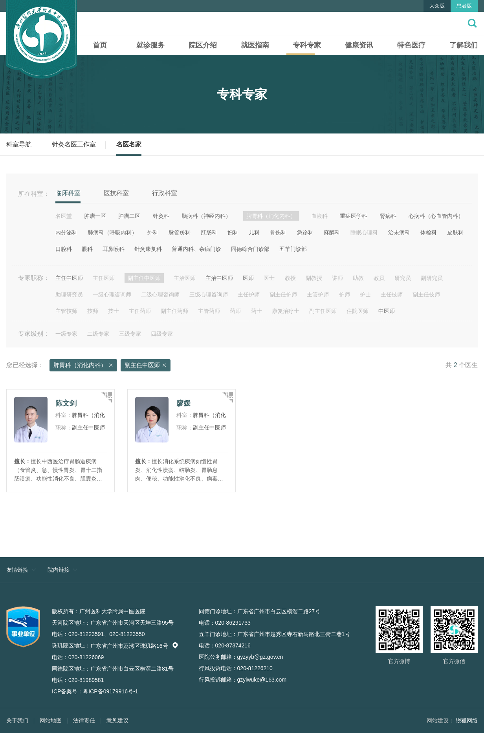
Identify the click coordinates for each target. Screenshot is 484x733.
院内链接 (59, 570)
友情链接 (17, 570)
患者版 (464, 6)
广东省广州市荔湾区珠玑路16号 (134, 646)
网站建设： (440, 720)
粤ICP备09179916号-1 (110, 691)
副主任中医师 (146, 365)
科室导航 (18, 144)
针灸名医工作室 (74, 144)
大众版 (437, 6)
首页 (100, 45)
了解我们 (463, 45)
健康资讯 (359, 45)
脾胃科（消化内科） (83, 365)
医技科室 (116, 193)
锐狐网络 (467, 720)
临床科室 (68, 193)
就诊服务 (150, 45)
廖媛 (183, 403)
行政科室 (164, 193)
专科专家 (307, 45)
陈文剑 (66, 403)
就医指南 (255, 45)
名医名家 (128, 144)
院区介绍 (203, 45)
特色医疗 (411, 45)
